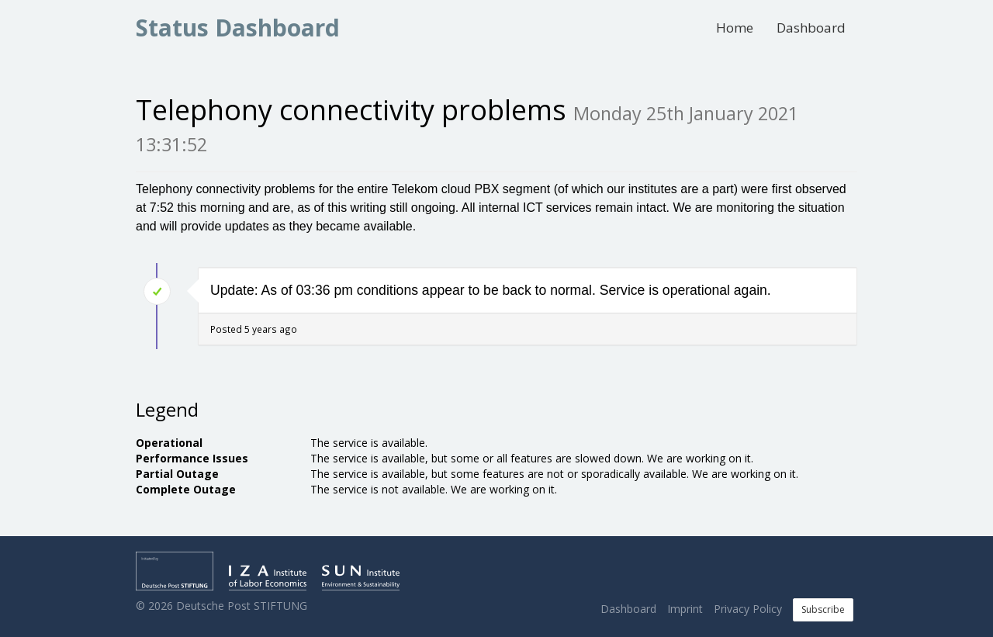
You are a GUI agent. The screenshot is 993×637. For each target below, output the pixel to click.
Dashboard (811, 27)
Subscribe (823, 609)
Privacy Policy (748, 608)
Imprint (685, 608)
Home (734, 27)
